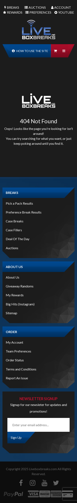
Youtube (64, 12)
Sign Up (16, 437)
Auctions (35, 7)
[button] (64, 50)
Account (61, 7)
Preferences (38, 12)
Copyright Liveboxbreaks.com (31, 469)
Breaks (11, 7)
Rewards (12, 12)
